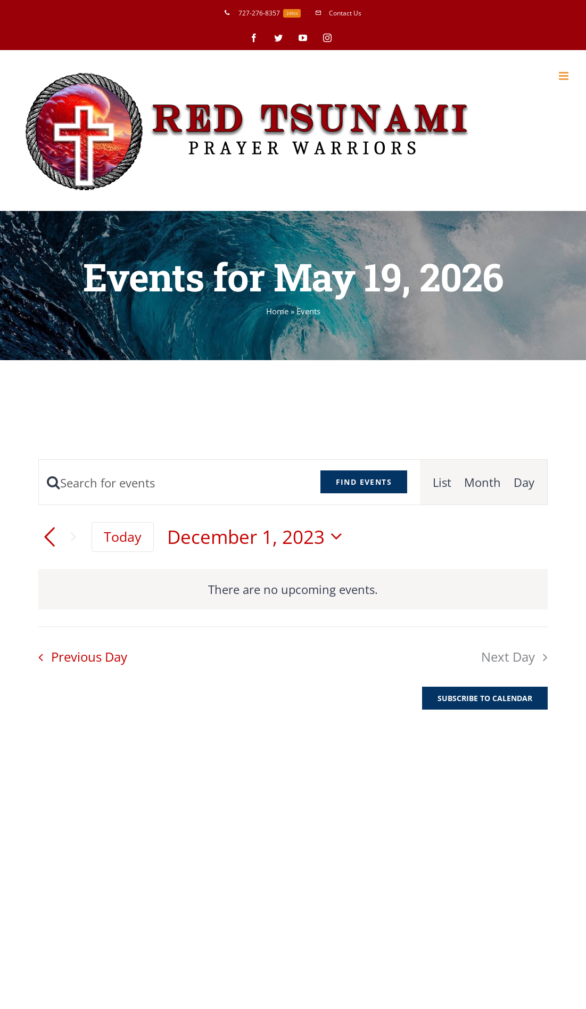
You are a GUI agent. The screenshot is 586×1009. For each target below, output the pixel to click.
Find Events (364, 482)
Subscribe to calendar (485, 698)
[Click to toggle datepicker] (258, 537)
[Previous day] (49, 537)
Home (277, 311)
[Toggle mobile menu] (564, 76)
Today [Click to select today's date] (123, 537)
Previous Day (89, 656)
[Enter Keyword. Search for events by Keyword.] (173, 482)
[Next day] (73, 537)
